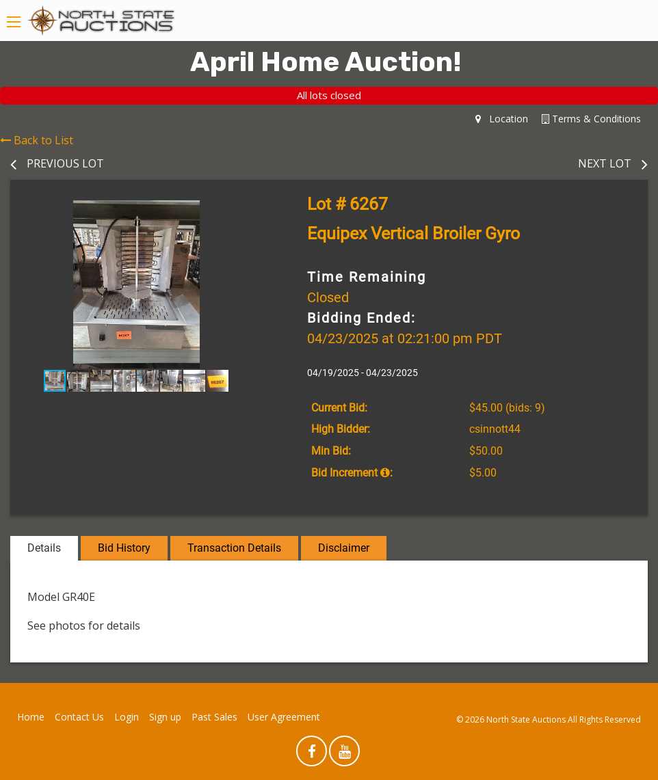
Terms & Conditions (591, 118)
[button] (250, 213)
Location (501, 118)
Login (126, 716)
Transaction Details (234, 547)
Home (30, 716)
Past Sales (214, 716)
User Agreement (284, 716)
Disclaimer (343, 547)
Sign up (165, 716)
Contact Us (79, 716)
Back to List (36, 140)
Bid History (124, 547)
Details (44, 547)
